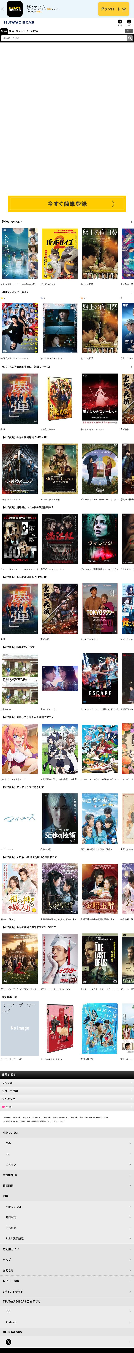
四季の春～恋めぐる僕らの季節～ (97, 853)
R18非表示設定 (15, 1242)
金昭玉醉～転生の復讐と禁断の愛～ (98, 923)
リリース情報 (67, 1094)
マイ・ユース (7, 853)
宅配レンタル (14, 1210)
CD (16, 34)
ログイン (129, 29)
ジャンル (67, 1086)
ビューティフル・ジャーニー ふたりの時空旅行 (104, 503)
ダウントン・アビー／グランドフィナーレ (21, 993)
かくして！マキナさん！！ (13, 783)
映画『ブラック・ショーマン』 (15, 362)
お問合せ (8, 1274)
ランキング (67, 1102)
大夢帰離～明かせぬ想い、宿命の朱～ (58, 923)
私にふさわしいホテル (51, 1063)
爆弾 (3, 433)
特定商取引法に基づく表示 (14, 1124)
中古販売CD (43, 34)
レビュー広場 (11, 1284)
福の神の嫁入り (8, 923)
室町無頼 (125, 433)
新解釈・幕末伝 (47, 433)
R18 (128, 34)
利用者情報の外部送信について (39, 1124)
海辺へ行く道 (87, 1063)
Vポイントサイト (13, 1295)
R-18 (67, 1110)
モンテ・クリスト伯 (50, 503)
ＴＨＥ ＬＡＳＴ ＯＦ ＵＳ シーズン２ (102, 993)
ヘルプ (7, 1263)
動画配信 (8, 1189)
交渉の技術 (45, 853)
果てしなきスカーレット (92, 433)
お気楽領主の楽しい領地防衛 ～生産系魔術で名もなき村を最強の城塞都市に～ (78, 783)
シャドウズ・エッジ (10, 503)
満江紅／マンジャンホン (52, 573)
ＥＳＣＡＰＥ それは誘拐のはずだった (100, 713)
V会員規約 (17, 1121)
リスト (120, 29)
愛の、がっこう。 (49, 713)
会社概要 (7, 1121)
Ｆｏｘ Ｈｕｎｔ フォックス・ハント (20, 573)
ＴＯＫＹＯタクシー (90, 643)
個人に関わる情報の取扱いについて (94, 1121)
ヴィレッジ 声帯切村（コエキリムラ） (100, 573)
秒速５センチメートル (51, 362)
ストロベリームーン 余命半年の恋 (18, 288)
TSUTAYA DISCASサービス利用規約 (37, 1121)
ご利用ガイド (11, 1252)
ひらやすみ (6, 713)
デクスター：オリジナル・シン (55, 993)
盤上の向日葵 (87, 288)
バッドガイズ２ (47, 288)
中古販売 (11, 1231)
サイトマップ (59, 1124)
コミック (28, 34)
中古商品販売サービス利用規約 (65, 1121)
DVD (7, 34)
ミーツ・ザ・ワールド (11, 1063)
